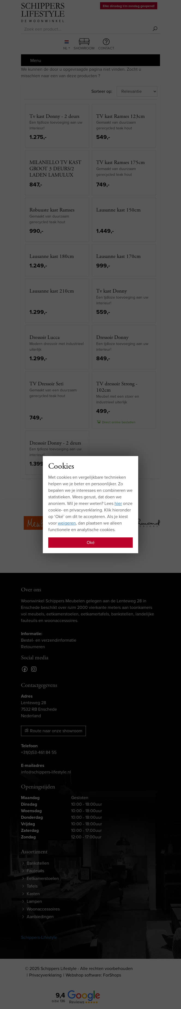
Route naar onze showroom (53, 731)
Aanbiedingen (40, 916)
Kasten (33, 894)
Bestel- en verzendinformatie (48, 640)
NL (66, 45)
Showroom (84, 44)
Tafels (32, 886)
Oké (91, 542)
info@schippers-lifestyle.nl (46, 772)
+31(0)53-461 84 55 (38, 752)
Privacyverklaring (45, 975)
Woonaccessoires (43, 909)
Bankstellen (38, 863)
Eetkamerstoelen (43, 878)
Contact (106, 44)
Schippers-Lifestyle (39, 937)
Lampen (34, 901)
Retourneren (33, 647)
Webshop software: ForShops (93, 975)
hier (118, 503)
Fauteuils (35, 871)
